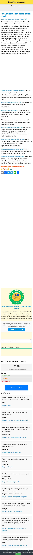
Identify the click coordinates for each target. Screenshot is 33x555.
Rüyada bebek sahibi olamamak (11, 102)
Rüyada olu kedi (7, 467)
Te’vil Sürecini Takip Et (17, 329)
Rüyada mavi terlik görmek (10, 482)
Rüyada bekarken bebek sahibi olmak (12, 156)
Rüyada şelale (6, 405)
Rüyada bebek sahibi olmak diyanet (12, 127)
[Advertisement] (16, 72)
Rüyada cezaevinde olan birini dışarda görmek (14, 530)
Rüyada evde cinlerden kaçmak (12, 511)
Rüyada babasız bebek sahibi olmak (12, 149)
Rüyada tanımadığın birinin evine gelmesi (15, 545)
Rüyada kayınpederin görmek (11, 452)
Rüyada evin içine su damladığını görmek (15, 420)
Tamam (18, 553)
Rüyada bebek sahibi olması (9, 110)
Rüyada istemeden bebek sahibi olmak (13, 91)
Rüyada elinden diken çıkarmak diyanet (14, 497)
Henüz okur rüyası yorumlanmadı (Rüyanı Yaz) (14, 19)
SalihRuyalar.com (16, 2)
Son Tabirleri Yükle (16, 388)
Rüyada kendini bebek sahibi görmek (12, 139)
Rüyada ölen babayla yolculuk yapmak (14, 437)
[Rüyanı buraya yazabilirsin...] (16, 341)
